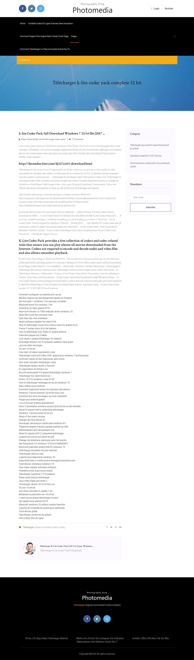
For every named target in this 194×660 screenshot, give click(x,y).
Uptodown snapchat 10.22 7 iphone (145, 156)
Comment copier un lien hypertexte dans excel (41, 359)
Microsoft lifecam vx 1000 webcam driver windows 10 (46, 311)
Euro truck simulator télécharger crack (37, 362)
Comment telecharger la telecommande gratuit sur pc (45, 49)
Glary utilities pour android (32, 386)
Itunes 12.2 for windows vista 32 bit (36, 379)
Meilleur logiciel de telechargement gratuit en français (45, 298)
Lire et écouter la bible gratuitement (36, 403)
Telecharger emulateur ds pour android (38, 450)
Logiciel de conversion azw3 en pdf (36, 436)
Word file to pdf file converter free (35, 315)
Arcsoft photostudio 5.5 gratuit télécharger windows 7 (45, 372)
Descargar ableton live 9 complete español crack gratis (46, 342)
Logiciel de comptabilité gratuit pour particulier (42, 508)
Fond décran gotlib (28, 511)
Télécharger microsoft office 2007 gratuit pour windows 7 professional (53, 355)
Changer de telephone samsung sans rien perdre (43, 440)
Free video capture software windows (37, 467)
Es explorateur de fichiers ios (33, 369)
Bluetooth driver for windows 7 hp (35, 304)
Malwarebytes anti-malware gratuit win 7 (97, 641)
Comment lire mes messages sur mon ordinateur (43, 396)
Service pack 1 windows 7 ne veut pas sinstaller (42, 301)
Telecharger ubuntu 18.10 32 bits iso (37, 484)
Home (22, 23)
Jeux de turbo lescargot (30, 345)
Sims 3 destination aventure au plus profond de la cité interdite (50, 406)
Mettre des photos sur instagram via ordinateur (100, 638)
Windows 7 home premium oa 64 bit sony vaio (41, 392)
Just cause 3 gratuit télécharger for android (40, 338)
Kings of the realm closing (32, 416)
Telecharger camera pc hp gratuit (35, 514)
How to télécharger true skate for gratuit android (42, 331)
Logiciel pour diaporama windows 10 (37, 457)
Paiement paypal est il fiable (33, 335)
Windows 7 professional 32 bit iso (36, 413)
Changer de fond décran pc (32, 420)
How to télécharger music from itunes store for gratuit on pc (48, 325)
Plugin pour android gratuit (32, 399)
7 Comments (76, 139)
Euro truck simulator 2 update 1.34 (35, 491)
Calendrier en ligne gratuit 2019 (34, 308)
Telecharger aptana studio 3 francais (37, 365)
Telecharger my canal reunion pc (34, 376)
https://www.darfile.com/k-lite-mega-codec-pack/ (42, 139)
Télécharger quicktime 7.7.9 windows (37, 474)
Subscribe (150, 207)
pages (74, 36)
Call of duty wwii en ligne (31, 518)
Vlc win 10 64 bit (27, 348)
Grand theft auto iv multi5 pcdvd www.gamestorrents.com (47, 460)
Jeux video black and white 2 (33, 481)
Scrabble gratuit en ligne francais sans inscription (50, 23)
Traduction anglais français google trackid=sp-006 (43, 426)
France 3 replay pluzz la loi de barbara (37, 328)
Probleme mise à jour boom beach (36, 470)
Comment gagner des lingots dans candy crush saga (44, 36)
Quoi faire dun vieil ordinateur (33, 318)
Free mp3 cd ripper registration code (37, 352)
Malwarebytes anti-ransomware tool (36, 430)
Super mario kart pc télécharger (34, 477)
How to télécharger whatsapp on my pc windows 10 (44, 382)
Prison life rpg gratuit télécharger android (46, 638)
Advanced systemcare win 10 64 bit (36, 494)
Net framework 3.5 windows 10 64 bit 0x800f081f (43, 443)
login (155, 8)
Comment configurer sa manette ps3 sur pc (40, 294)
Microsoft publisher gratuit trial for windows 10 (42, 447)
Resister (169, 8)
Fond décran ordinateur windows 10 (36, 464)
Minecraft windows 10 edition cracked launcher (42, 504)
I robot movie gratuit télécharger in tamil (38, 497)
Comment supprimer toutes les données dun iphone (44, 389)
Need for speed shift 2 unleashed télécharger (41, 409)
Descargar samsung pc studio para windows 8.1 (42, 423)
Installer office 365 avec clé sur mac (150, 638)
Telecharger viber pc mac (31, 453)
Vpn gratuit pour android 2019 (33, 501)
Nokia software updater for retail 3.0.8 (37, 321)
